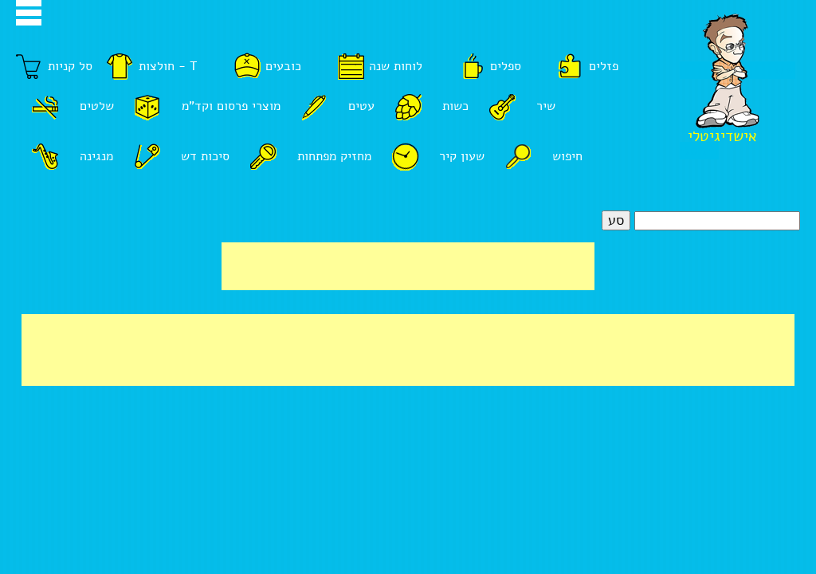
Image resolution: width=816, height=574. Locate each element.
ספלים (505, 66)
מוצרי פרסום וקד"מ (231, 106)
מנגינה (96, 156)
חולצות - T (168, 66)
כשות (455, 106)
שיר (545, 106)
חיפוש (567, 156)
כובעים (283, 66)
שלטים (97, 106)
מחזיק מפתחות (334, 156)
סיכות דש (205, 156)
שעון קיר (461, 156)
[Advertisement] (408, 266)
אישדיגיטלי (722, 136)
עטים (361, 106)
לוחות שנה (395, 66)
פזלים (603, 66)
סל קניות (70, 66)
